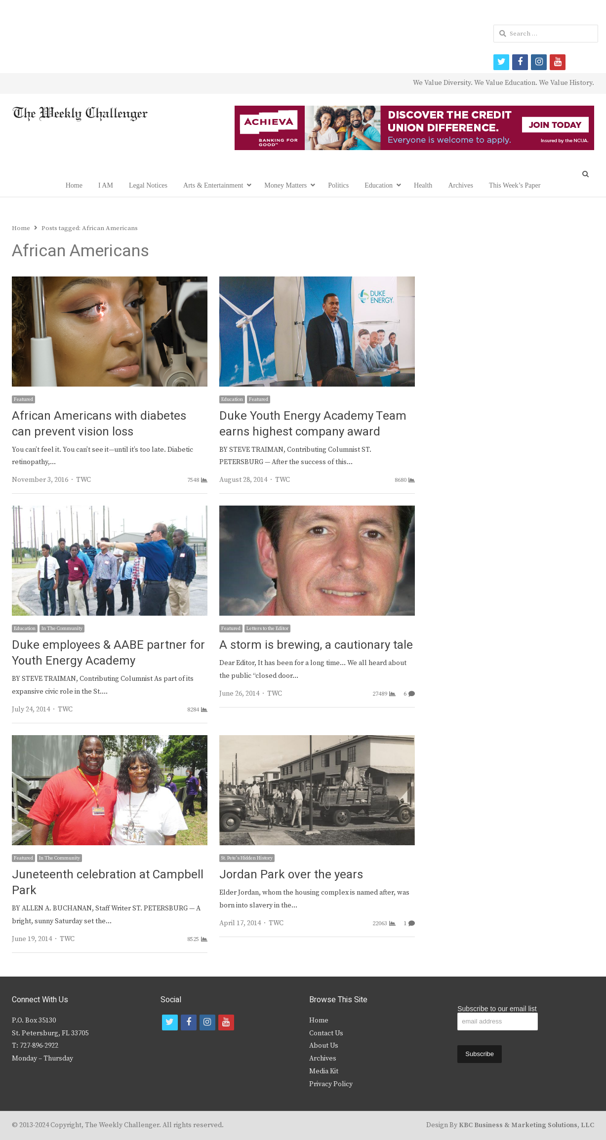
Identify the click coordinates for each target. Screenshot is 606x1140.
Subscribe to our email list (496, 1009)
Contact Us (326, 1033)
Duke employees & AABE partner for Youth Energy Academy (108, 652)
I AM (105, 185)
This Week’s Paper (514, 185)
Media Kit (323, 1071)
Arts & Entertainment (213, 185)
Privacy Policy (331, 1084)
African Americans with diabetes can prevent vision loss (99, 423)
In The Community (61, 628)
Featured (23, 399)
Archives (460, 185)
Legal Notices (148, 185)
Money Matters (285, 185)
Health (423, 185)
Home (74, 185)
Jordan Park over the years (291, 874)
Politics (338, 185)
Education (378, 185)
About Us (323, 1045)
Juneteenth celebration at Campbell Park (107, 882)
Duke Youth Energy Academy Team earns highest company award (312, 423)
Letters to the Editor (267, 628)
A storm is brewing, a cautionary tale (316, 645)
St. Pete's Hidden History (247, 858)
